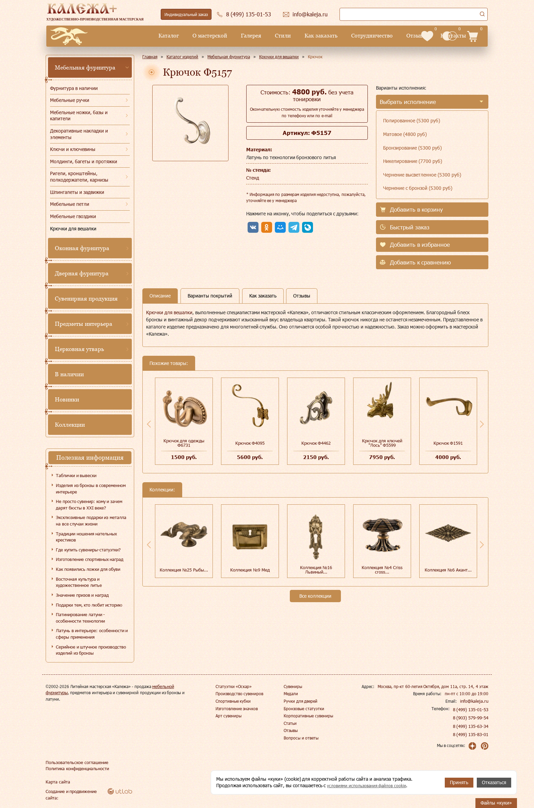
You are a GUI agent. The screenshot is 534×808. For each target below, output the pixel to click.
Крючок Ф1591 (448, 443)
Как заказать (268, 35)
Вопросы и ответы (301, 737)
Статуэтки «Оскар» (234, 686)
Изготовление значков (237, 708)
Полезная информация (90, 457)
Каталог (116, 35)
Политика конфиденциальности (76, 768)
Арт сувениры (228, 715)
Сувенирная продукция (86, 298)
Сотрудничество (319, 35)
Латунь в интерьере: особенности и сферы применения (92, 634)
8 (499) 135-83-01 (471, 734)
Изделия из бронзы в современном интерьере (91, 488)
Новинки (67, 399)
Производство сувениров (239, 693)
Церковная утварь (79, 349)
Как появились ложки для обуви (88, 569)
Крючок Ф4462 (316, 443)
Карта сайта (57, 781)
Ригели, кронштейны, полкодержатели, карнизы (79, 176)
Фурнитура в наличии (74, 88)
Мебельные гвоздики (73, 216)
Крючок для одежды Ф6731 (183, 443)
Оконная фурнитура (82, 248)
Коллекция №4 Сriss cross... (382, 570)
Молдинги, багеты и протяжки (83, 161)
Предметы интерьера (83, 323)
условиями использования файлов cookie (372, 786)
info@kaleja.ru (475, 701)
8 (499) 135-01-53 (471, 709)
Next (482, 424)
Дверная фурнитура (82, 273)
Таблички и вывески (76, 475)
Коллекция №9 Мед (249, 570)
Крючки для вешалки (73, 228)
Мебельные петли (69, 204)
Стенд (252, 178)
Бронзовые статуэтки (304, 708)
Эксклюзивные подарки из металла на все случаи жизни (91, 521)
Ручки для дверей (300, 701)
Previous (149, 424)
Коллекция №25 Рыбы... (184, 570)
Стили (230, 35)
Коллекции (70, 424)
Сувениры (293, 686)
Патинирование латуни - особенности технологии (80, 618)
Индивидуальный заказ (186, 14)
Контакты (400, 35)
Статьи (290, 723)
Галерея (198, 35)
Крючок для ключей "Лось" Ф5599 (382, 443)
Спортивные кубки (233, 701)
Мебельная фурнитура (85, 67)
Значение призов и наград (82, 595)
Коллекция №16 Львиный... (316, 570)
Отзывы (364, 35)
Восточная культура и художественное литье (79, 582)
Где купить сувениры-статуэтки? (88, 549)
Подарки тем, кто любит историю (89, 605)
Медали (291, 693)
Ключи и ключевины (72, 149)
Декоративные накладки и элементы (79, 134)
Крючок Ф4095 (250, 443)
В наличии (69, 374)
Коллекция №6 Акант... (448, 570)
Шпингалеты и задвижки (77, 192)
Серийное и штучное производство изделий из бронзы (91, 650)
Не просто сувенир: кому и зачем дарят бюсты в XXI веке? (89, 504)
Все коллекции (315, 596)
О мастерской (157, 35)
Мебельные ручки (69, 100)
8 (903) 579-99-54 (471, 717)
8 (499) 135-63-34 (471, 726)
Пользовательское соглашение (75, 762)
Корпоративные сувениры (308, 715)
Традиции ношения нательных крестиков (86, 537)
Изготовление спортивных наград (89, 559)
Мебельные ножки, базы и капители (79, 115)
